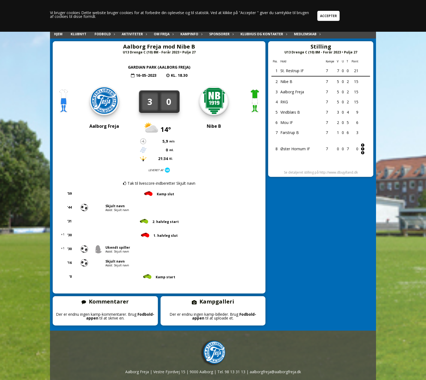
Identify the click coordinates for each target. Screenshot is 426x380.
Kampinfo (190, 34)
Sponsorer (220, 34)
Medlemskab (306, 34)
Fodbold (104, 34)
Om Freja (163, 34)
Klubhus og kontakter (263, 34)
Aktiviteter (134, 34)
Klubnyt (78, 34)
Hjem (58, 34)
